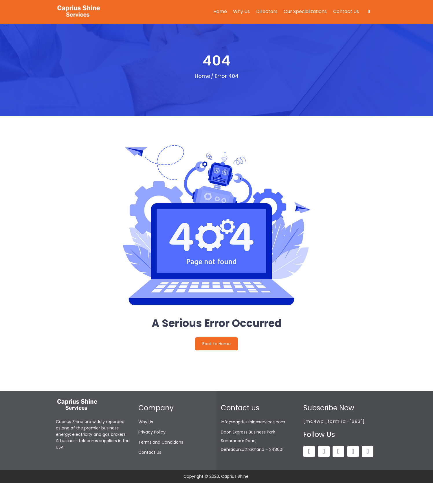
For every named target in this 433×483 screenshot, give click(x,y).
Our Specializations (305, 11)
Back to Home (216, 344)
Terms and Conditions (160, 442)
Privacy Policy (152, 432)
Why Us (241, 11)
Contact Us (346, 11)
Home (220, 11)
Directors (267, 11)
